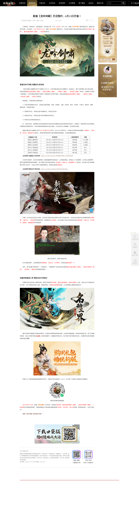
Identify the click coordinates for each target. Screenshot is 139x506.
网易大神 (100, 3)
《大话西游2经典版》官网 (27, 20)
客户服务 (82, 3)
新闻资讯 (32, 3)
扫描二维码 (135, 254)
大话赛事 (72, 3)
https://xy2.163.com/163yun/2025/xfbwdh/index (54, 169)
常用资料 (62, 3)
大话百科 (52, 3)
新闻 (38, 20)
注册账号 (135, 245)
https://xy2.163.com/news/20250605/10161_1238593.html (57, 156)
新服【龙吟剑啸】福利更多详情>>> (33, 414)
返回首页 (135, 261)
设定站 (91, 3)
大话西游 (9, 3)
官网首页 (22, 3)
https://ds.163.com (30, 461)
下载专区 (42, 3)
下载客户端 (135, 237)
